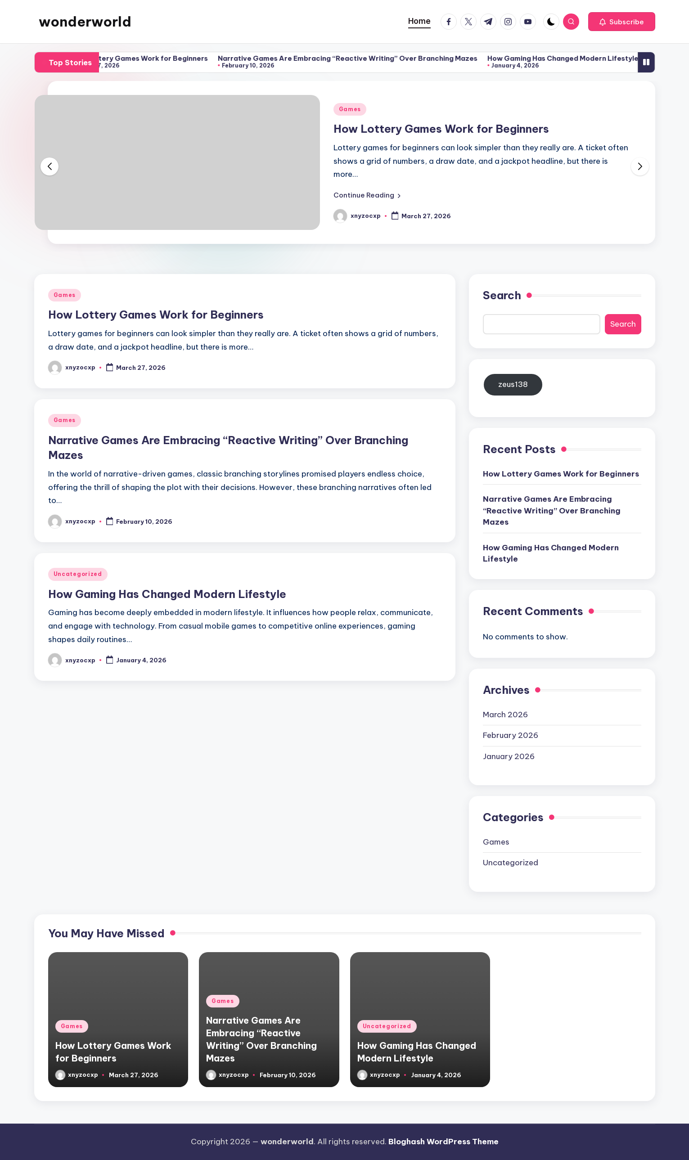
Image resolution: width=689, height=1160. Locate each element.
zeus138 (513, 384)
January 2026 (509, 756)
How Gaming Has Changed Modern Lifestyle (574, 58)
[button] (621, 21)
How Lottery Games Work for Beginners (150, 58)
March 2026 (505, 714)
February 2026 (510, 735)
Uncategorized (78, 574)
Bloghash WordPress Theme (443, 1142)
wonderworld (85, 21)
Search (502, 295)
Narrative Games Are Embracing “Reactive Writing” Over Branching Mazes (359, 58)
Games (350, 109)
